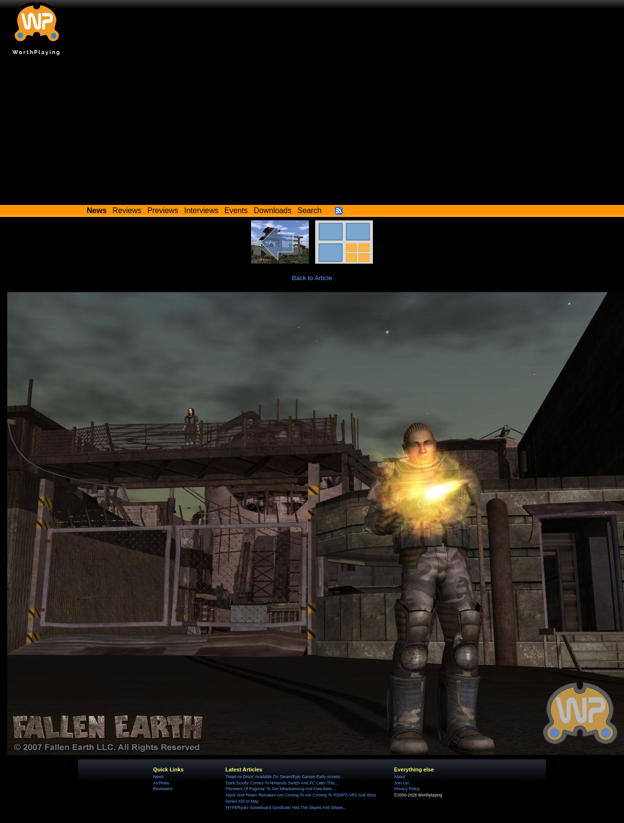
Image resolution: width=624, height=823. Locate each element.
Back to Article (312, 278)
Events (236, 210)
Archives (161, 783)
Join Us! (401, 783)
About (399, 776)
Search (309, 210)
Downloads (273, 210)
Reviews (127, 210)
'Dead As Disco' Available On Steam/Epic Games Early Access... (285, 776)
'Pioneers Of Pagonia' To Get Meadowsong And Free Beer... (280, 788)
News (158, 776)
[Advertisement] (312, 132)
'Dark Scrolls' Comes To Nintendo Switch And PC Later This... (282, 783)
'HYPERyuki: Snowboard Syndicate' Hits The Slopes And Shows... (286, 807)
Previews (162, 210)
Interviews (201, 210)
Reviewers (163, 788)
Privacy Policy (407, 788)
